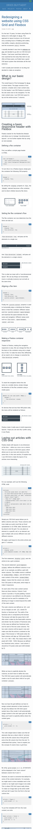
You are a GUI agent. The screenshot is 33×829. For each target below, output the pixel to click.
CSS (13, 29)
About (25, 9)
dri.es (20, 36)
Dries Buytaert (17, 5)
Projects (11, 9)
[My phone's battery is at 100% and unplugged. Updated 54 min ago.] (30, 1)
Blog (4, 9)
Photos (18, 9)
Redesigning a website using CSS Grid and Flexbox (15, 21)
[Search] (29, 9)
